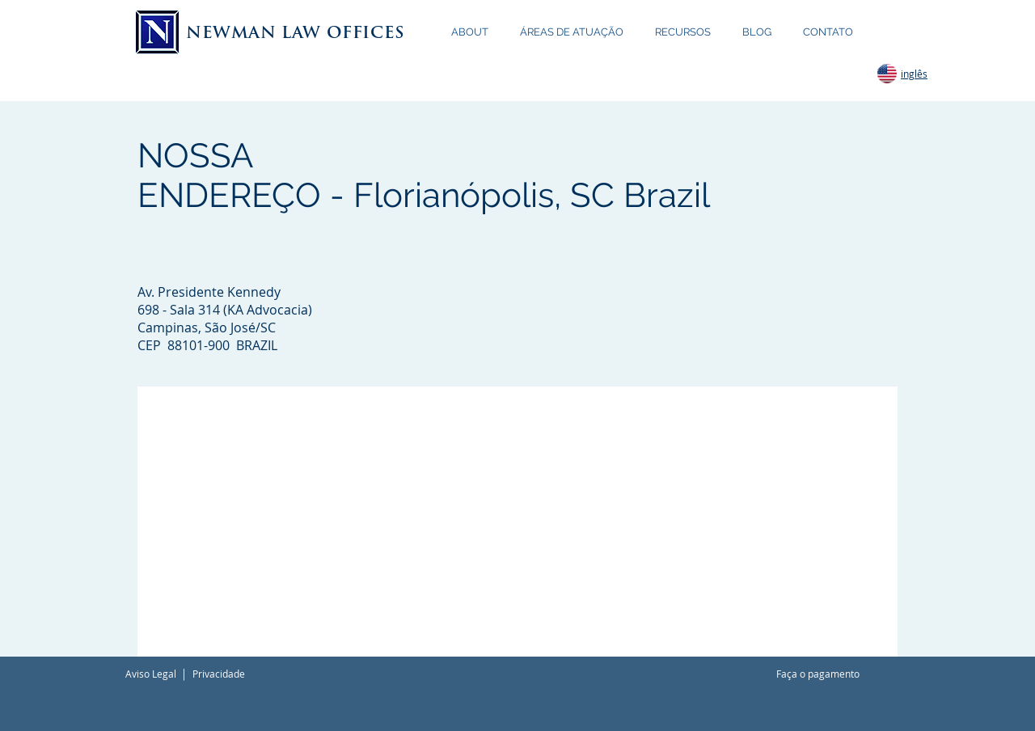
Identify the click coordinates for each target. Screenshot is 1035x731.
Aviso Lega (149, 673)
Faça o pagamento (818, 673)
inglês (914, 73)
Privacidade (218, 673)
